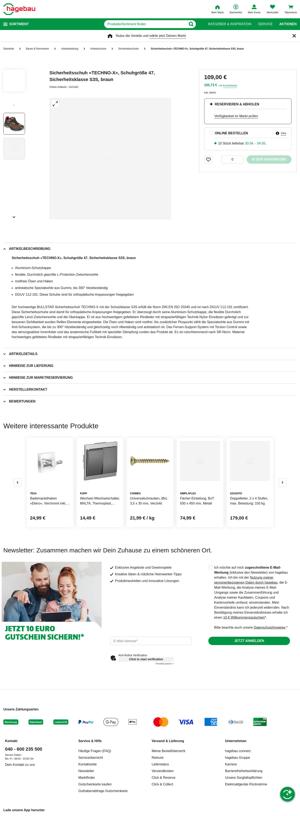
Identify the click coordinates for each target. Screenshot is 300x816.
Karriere (231, 764)
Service (265, 24)
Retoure (158, 757)
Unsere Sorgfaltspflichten (243, 777)
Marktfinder (86, 777)
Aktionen (288, 24)
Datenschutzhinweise (269, 627)
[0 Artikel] (232, 159)
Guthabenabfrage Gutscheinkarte (103, 791)
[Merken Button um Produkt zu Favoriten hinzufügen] (208, 159)
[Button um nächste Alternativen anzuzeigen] (282, 482)
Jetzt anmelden (249, 641)
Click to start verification (146, 659)
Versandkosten (163, 771)
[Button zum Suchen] (193, 24)
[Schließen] (294, 35)
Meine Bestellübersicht (168, 751)
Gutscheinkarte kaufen (95, 784)
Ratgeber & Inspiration (229, 24)
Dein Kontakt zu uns (20, 764)
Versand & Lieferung (168, 741)
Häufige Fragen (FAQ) (94, 751)
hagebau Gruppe (237, 757)
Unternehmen (235, 741)
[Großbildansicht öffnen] (110, 158)
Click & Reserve (163, 777)
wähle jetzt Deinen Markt (167, 35)
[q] (145, 24)
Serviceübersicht (90, 757)
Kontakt (11, 741)
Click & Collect (162, 784)
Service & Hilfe (90, 741)
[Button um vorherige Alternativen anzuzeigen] (17, 482)
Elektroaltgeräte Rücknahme (246, 784)
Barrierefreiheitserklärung (243, 771)
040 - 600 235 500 (23, 749)
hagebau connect (238, 751)
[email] (150, 641)
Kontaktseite (87, 764)
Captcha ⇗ (165, 664)
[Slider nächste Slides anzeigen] (14, 215)
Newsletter (86, 771)
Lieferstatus (160, 764)
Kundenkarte (230, 85)
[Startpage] (19, 9)
